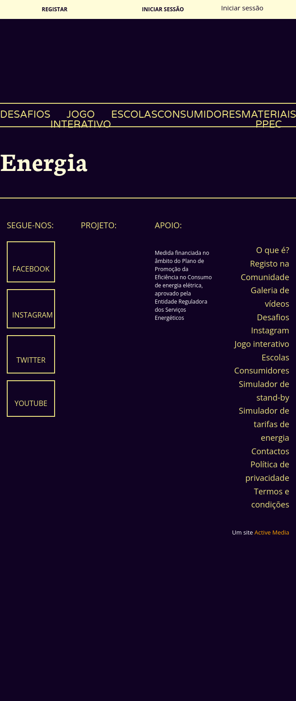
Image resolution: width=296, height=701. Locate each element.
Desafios (25, 114)
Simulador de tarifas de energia (264, 424)
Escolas (134, 114)
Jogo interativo (81, 117)
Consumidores (199, 114)
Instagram (32, 315)
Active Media (271, 532)
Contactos (270, 451)
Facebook (30, 269)
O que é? (272, 249)
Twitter (30, 360)
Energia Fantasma (148, 61)
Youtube (30, 403)
